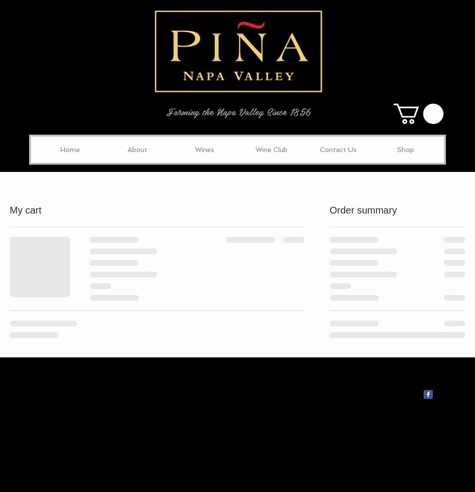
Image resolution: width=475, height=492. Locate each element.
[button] (418, 114)
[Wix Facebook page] (428, 394)
